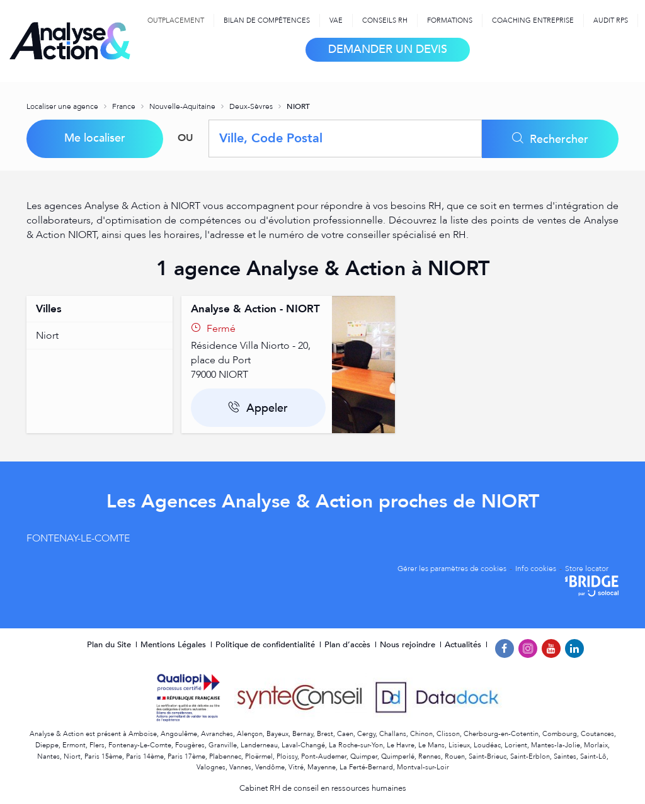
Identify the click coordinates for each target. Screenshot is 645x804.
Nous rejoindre (409, 644)
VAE (336, 20)
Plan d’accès (348, 644)
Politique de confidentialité (266, 644)
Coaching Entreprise (533, 20)
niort (47, 336)
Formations (449, 20)
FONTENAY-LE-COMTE (78, 538)
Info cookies (535, 568)
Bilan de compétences (267, 20)
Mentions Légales (174, 644)
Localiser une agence (63, 106)
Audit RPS (610, 20)
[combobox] (345, 138)
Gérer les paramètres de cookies (451, 568)
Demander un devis (387, 49)
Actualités (464, 644)
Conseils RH (385, 20)
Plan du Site (110, 644)
